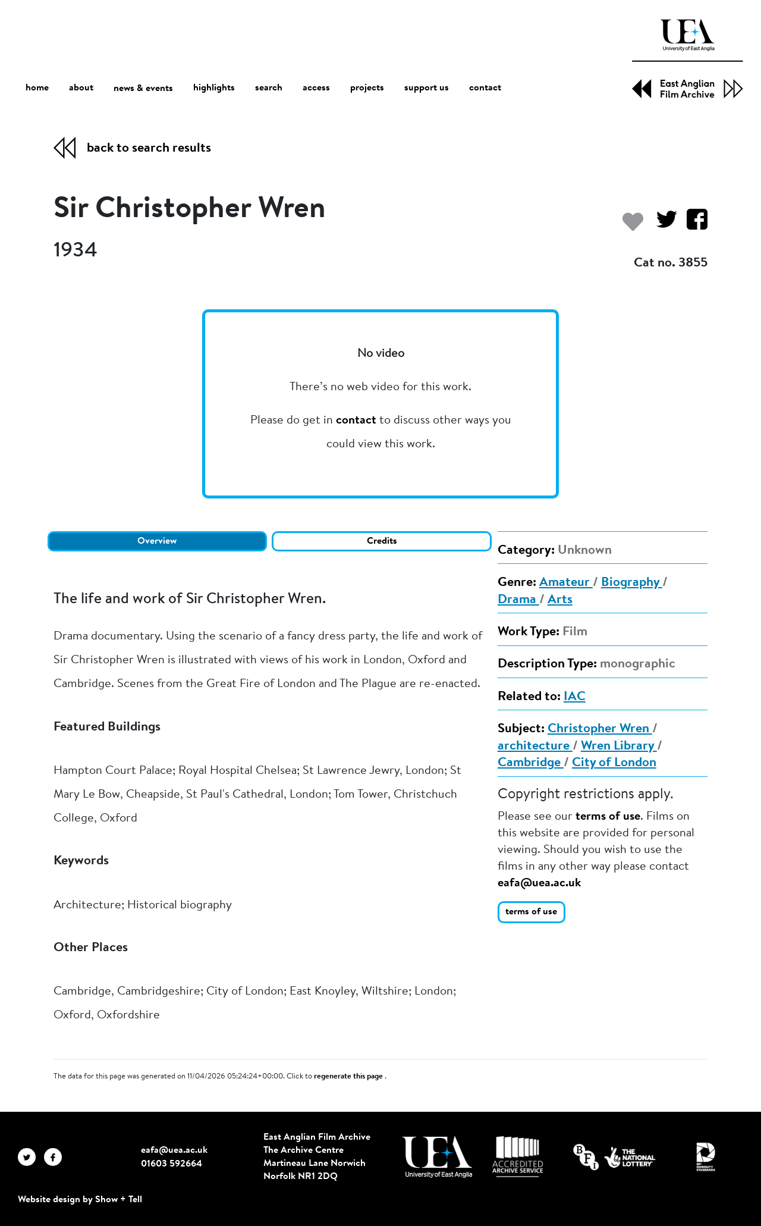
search (268, 88)
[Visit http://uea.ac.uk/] (437, 1157)
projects (367, 88)
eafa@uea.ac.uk (539, 883)
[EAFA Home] (687, 58)
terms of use (608, 817)
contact (485, 88)
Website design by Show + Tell (80, 1200)
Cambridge (531, 763)
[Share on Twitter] (662, 225)
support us (427, 88)
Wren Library (619, 746)
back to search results (149, 148)
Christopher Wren (600, 729)
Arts (560, 600)
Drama (518, 600)
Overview (157, 541)
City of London (614, 763)
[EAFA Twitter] (31, 1157)
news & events (143, 88)
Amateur (566, 583)
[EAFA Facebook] (56, 1157)
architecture (535, 746)
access (316, 88)
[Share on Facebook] (692, 225)
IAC (575, 697)
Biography (631, 583)
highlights (214, 88)
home (37, 88)
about (81, 88)
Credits (382, 541)
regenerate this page (349, 1076)
